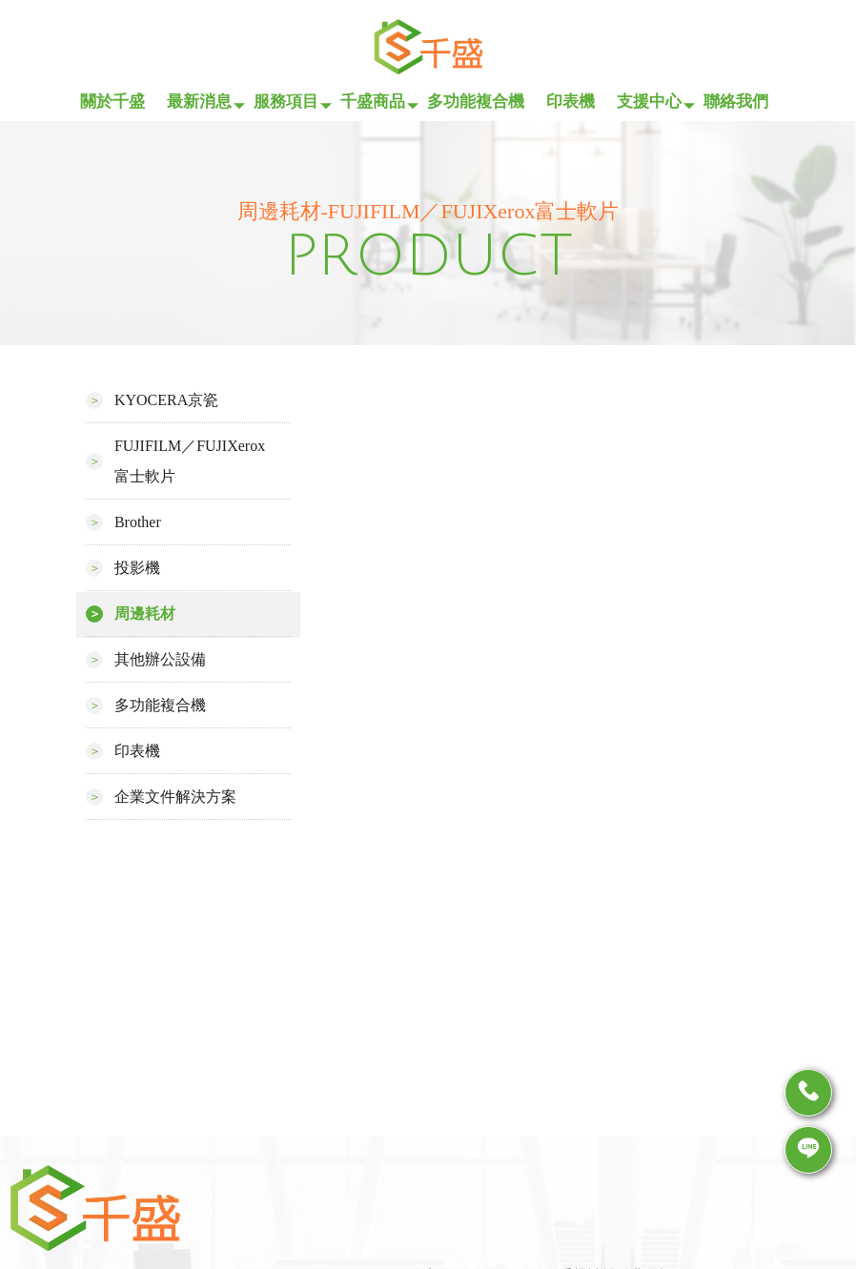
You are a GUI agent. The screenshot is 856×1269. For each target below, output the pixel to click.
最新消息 (199, 101)
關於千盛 (112, 101)
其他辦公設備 (160, 659)
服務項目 (286, 101)
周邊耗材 (144, 613)
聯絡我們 (735, 101)
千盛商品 (372, 101)
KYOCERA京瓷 (166, 400)
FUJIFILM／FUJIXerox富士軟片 (189, 461)
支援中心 (649, 101)
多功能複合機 (475, 101)
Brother (137, 522)
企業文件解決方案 (175, 796)
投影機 (137, 568)
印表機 (570, 101)
